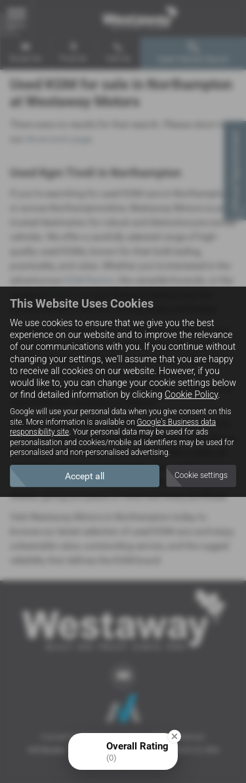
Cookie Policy (191, 394)
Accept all (84, 476)
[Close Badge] (174, 736)
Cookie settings (201, 475)
